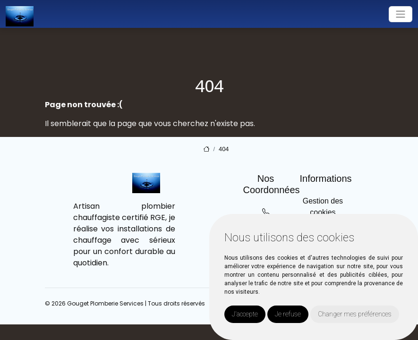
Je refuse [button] (288, 314)
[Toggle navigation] (400, 14)
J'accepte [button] (245, 314)
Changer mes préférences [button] (355, 314)
